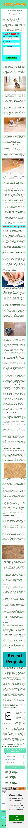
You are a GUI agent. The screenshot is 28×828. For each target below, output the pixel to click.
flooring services (19, 739)
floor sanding (19, 70)
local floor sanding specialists (12, 680)
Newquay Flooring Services (10, 746)
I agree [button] (16, 816)
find (5, 624)
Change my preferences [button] (16, 822)
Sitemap (3, 811)
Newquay (3, 231)
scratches (11, 608)
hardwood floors (15, 560)
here (13, 647)
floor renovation (12, 737)
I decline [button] (17, 819)
